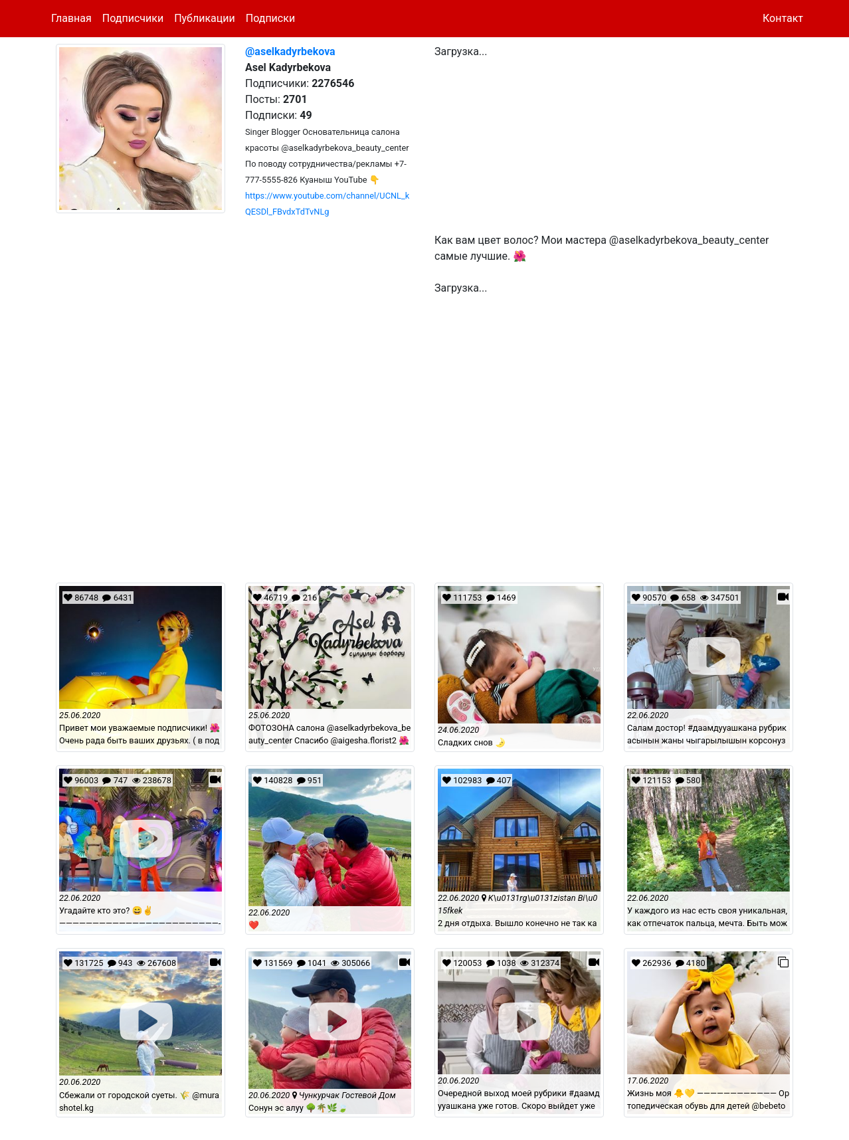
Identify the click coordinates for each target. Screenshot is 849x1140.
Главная (71, 18)
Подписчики (132, 18)
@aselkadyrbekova (290, 51)
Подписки (270, 18)
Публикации (204, 18)
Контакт (783, 18)
